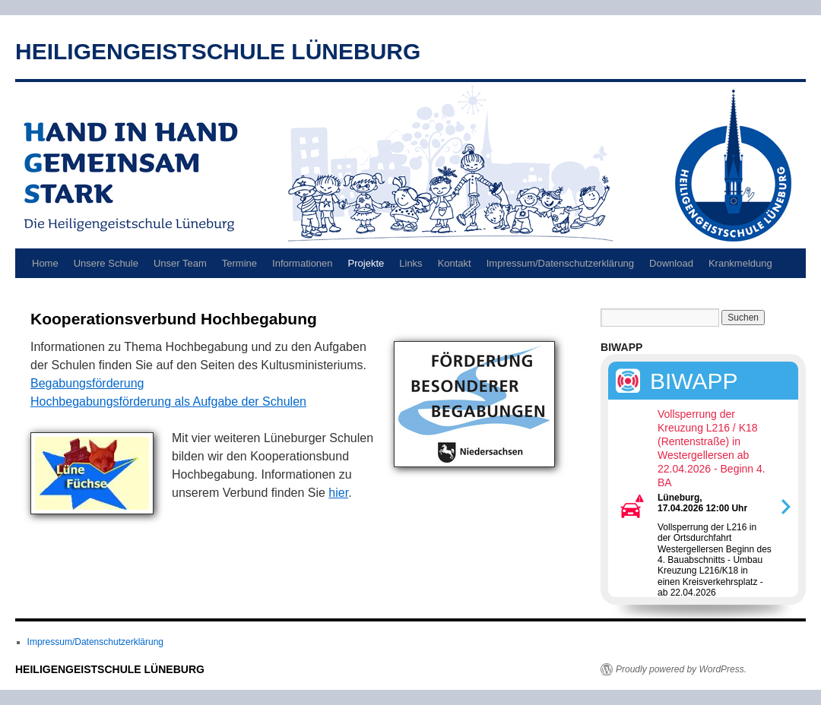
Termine (239, 263)
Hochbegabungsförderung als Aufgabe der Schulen (168, 401)
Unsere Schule (106, 263)
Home (45, 263)
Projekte (366, 263)
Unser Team (180, 263)
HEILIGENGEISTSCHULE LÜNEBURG (217, 51)
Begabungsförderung (87, 383)
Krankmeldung (740, 263)
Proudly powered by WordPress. (681, 669)
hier (338, 492)
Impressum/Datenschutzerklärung (560, 263)
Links (410, 263)
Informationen (302, 263)
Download (671, 263)
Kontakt (454, 263)
